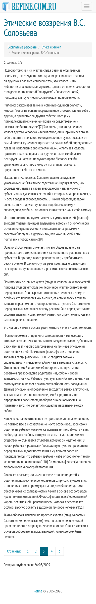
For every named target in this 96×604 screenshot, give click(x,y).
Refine (38, 590)
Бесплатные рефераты (22, 47)
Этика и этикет (51, 47)
